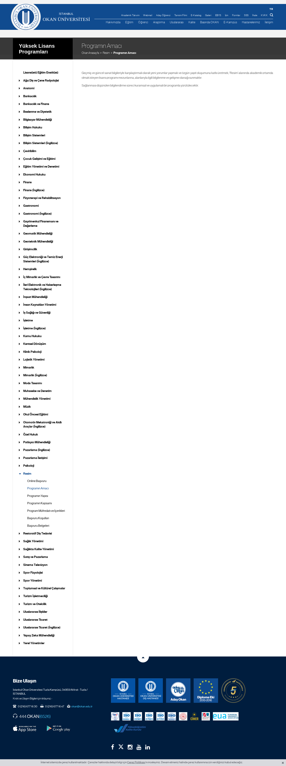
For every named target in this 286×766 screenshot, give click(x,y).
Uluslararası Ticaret (35, 615)
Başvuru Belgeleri (38, 521)
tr (271, 9)
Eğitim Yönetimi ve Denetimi (41, 162)
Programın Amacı (124, 47)
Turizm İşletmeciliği (35, 591)
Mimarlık (28, 362)
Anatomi (28, 83)
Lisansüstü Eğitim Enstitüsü (40, 68)
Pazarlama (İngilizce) (36, 445)
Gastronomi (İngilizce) (37, 209)
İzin (226, 15)
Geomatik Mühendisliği (37, 229)
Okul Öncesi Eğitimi (35, 409)
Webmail (147, 15)
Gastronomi (31, 201)
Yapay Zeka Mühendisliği (38, 630)
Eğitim (129, 22)
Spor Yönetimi (32, 575)
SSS (246, 15)
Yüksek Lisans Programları (37, 43)
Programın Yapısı (37, 491)
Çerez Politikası (136, 762)
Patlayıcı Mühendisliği (36, 437)
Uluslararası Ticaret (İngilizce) (41, 622)
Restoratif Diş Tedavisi (37, 528)
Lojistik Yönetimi (33, 355)
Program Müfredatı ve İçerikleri (46, 506)
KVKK (264, 15)
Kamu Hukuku (32, 331)
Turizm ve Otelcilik (34, 599)
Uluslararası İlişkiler (35, 607)
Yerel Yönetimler (33, 638)
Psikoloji (28, 461)
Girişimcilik (30, 244)
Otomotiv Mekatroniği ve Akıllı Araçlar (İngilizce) (42, 419)
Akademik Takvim (130, 15)
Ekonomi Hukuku (34, 169)
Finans (27, 177)
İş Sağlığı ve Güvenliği (36, 308)
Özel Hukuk (30, 429)
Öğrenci (143, 22)
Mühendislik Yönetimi (36, 394)
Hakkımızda (113, 22)
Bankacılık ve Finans (36, 99)
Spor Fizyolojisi (33, 568)
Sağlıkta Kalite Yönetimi (38, 544)
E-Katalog (196, 15)
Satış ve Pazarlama (35, 552)
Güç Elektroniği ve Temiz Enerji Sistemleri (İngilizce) (43, 254)
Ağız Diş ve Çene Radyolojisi (41, 75)
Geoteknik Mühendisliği (38, 236)
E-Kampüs (230, 22)
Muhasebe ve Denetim (37, 386)
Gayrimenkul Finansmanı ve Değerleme (40, 219)
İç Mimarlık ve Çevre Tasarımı (41, 272)
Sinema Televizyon (35, 560)
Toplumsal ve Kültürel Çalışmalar (44, 583)
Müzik (27, 402)
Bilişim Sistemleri (34, 130)
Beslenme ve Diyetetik (37, 107)
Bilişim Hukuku (32, 122)
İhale (254, 15)
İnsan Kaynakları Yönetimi (39, 300)
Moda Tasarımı (32, 378)
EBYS (218, 15)
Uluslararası (177, 22)
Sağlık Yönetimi (33, 536)
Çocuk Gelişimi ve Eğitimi (39, 154)
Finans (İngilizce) (33, 185)
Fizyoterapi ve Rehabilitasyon (42, 193)
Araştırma (159, 22)
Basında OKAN (209, 22)
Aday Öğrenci (163, 15)
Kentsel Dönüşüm (34, 339)
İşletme (28, 315)
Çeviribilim (29, 146)
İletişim (269, 22)
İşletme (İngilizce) (34, 323)
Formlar (236, 15)
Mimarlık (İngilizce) (35, 370)
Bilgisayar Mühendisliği (37, 115)
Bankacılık (30, 91)
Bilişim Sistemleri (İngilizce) (40, 138)
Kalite (191, 22)
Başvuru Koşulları (38, 513)
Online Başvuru (36, 476)
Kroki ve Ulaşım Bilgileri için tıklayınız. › (32, 693)
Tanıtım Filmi (180, 15)
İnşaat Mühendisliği (35, 292)
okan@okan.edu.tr (82, 701)
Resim (106, 47)
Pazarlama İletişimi (35, 453)
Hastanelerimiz (251, 22)
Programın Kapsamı (39, 498)
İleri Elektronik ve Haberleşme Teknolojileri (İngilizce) (42, 282)
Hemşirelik (30, 264)
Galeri (208, 15)
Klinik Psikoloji (32, 347)
